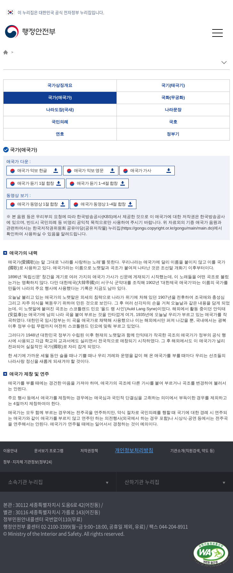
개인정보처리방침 (134, 450)
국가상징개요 (59, 85)
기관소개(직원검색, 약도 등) (192, 451)
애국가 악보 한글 (32, 170)
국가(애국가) (60, 97)
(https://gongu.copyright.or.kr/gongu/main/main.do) (167, 228)
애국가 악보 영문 (88, 170)
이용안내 (10, 451)
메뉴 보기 (224, 63)
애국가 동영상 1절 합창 (37, 204)
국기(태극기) (173, 85)
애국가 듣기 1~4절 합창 (97, 183)
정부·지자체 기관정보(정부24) (27, 462)
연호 (60, 134)
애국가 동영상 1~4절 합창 (103, 204)
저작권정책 (89, 451)
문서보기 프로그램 (48, 451)
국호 (173, 121)
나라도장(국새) (60, 109)
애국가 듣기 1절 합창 (35, 183)
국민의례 (60, 121)
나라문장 (173, 109)
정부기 (173, 134)
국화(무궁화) (173, 97)
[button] (202, 33)
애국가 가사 (140, 170)
